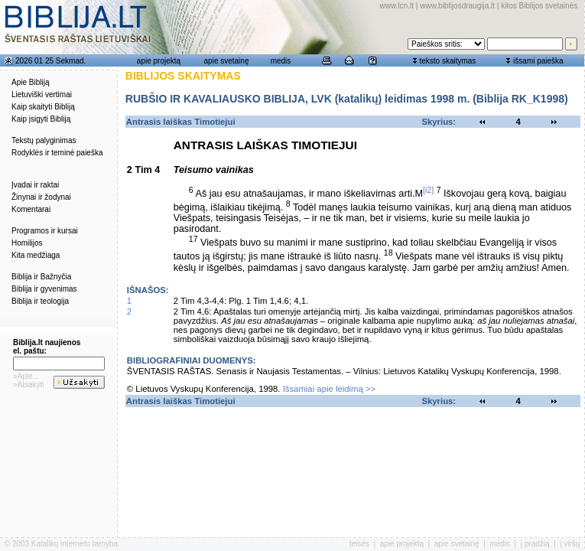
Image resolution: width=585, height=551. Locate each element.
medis (281, 61)
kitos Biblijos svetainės (539, 6)
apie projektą (158, 61)
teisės (359, 544)
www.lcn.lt (397, 6)
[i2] (428, 189)
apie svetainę (226, 61)
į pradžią (535, 544)
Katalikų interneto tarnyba (74, 544)
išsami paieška (538, 61)
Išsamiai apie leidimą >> (329, 388)
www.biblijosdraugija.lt (457, 6)
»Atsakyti (28, 384)
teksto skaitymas (447, 61)
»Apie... (26, 376)
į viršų (570, 544)
